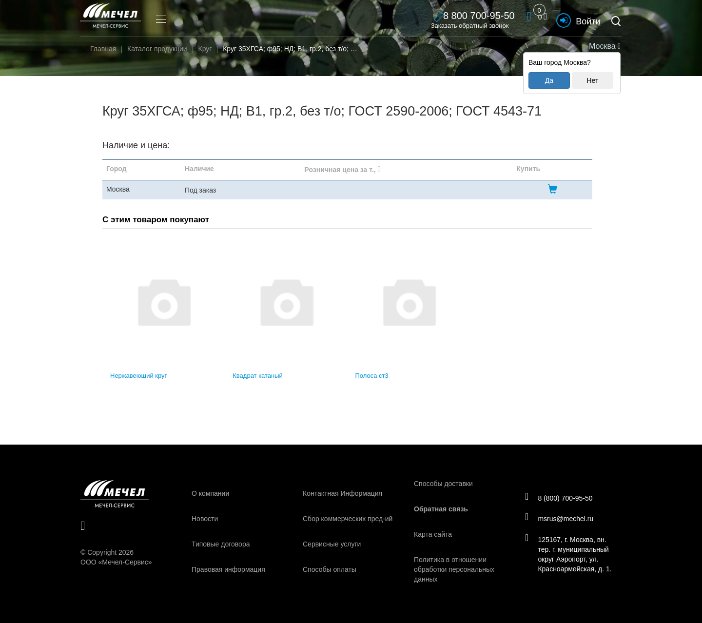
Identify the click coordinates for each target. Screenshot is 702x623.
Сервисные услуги (332, 544)
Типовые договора (221, 544)
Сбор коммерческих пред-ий (347, 519)
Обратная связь (441, 509)
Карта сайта (433, 534)
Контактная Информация (342, 493)
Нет (592, 80)
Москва (604, 46)
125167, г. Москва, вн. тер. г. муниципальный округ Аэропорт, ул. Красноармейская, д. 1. (570, 555)
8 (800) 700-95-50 (561, 496)
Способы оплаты (329, 569)
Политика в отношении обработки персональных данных (454, 569)
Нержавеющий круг (138, 375)
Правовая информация (228, 569)
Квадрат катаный (258, 375)
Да (549, 80)
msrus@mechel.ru (561, 518)
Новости (205, 519)
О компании (210, 493)
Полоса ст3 (372, 375)
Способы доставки (443, 483)
